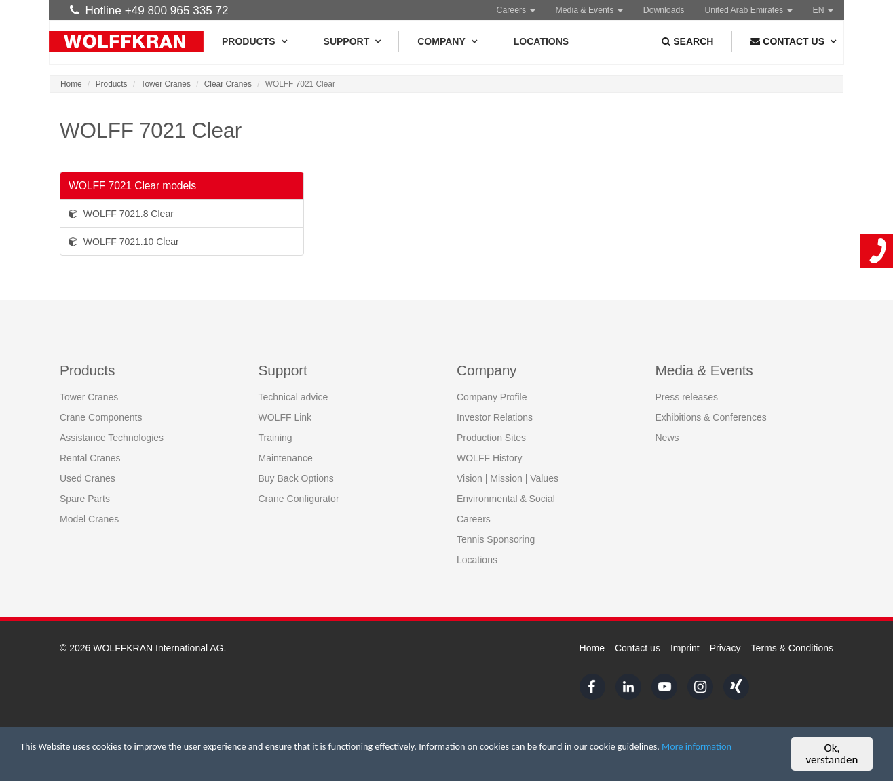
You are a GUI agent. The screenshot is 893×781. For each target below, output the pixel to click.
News (667, 437)
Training (275, 437)
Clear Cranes (228, 84)
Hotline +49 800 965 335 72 (149, 10)
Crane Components (101, 417)
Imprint (685, 648)
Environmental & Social (506, 498)
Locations (541, 41)
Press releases (687, 397)
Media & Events (589, 10)
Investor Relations (495, 417)
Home (71, 84)
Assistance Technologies (112, 437)
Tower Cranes (166, 84)
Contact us (637, 648)
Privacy (725, 648)
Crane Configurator (299, 498)
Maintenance (286, 458)
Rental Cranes (90, 458)
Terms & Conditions (792, 648)
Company (446, 41)
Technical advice (293, 397)
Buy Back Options (296, 478)
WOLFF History (489, 458)
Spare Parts (85, 498)
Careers (516, 10)
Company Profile (492, 397)
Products (254, 41)
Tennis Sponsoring (496, 539)
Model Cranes (89, 519)
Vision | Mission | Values (507, 478)
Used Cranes (87, 478)
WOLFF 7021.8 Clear (121, 213)
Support (352, 41)
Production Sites (491, 437)
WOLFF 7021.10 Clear (124, 241)
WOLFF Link (285, 417)
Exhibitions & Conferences (711, 417)
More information (115, 762)
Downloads (664, 10)
